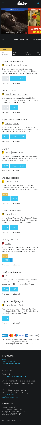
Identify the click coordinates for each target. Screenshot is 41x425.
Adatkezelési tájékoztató (11, 364)
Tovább (34, 73)
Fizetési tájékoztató (9, 362)
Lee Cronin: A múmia (11, 272)
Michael (5, 148)
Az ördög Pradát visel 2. (12, 61)
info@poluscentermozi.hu (11, 397)
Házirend (5, 359)
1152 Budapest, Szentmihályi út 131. (15, 376)
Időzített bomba (9, 90)
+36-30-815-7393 (8, 395)
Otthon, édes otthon (11, 239)
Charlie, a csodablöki (11, 177)
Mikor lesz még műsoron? (11, 83)
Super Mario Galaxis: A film (14, 119)
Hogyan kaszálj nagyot (12, 301)
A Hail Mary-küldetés (11, 210)
